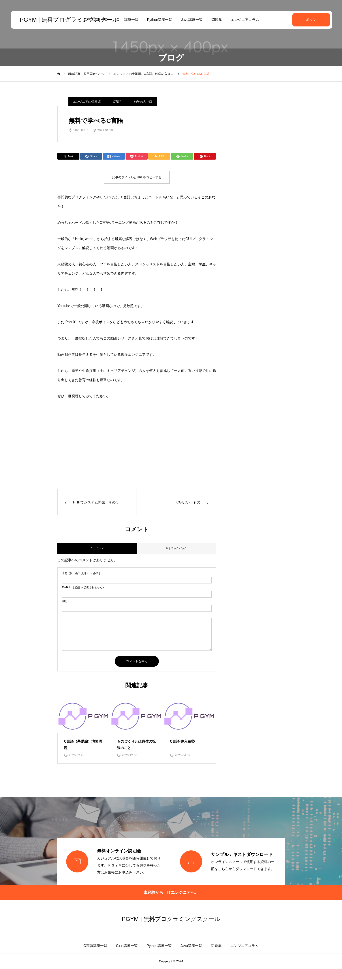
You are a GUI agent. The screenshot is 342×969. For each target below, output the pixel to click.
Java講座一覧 (191, 20)
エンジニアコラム (244, 20)
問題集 (216, 20)
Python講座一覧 (159, 20)
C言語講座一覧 (95, 946)
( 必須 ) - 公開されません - (83, 587)
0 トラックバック (176, 548)
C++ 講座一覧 (127, 20)
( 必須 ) (81, 573)
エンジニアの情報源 (87, 101)
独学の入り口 (143, 101)
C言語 (117, 101)
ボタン (310, 20)
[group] (83, 731)
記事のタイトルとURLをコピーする (137, 177)
